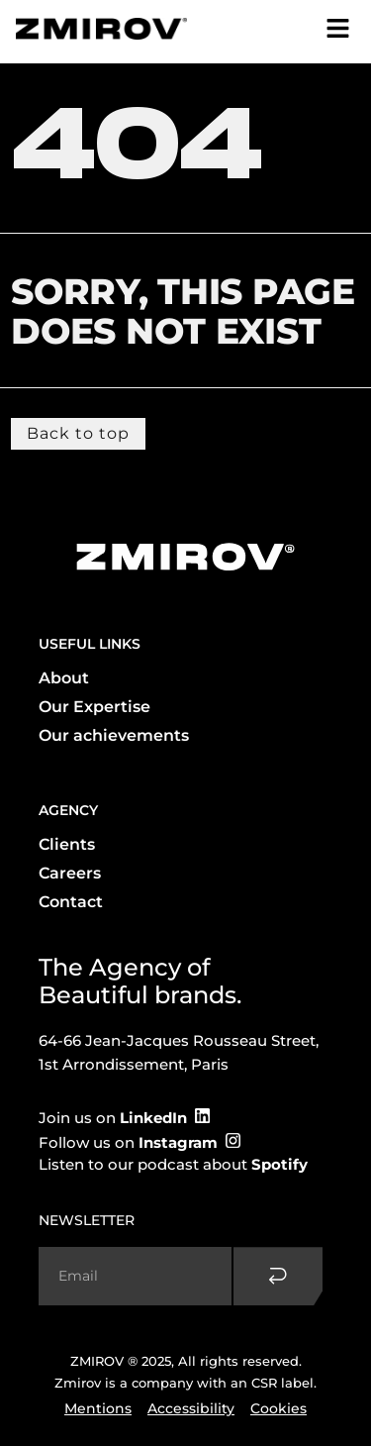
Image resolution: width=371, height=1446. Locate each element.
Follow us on (128, 1142)
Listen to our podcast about (173, 1164)
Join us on (113, 1117)
